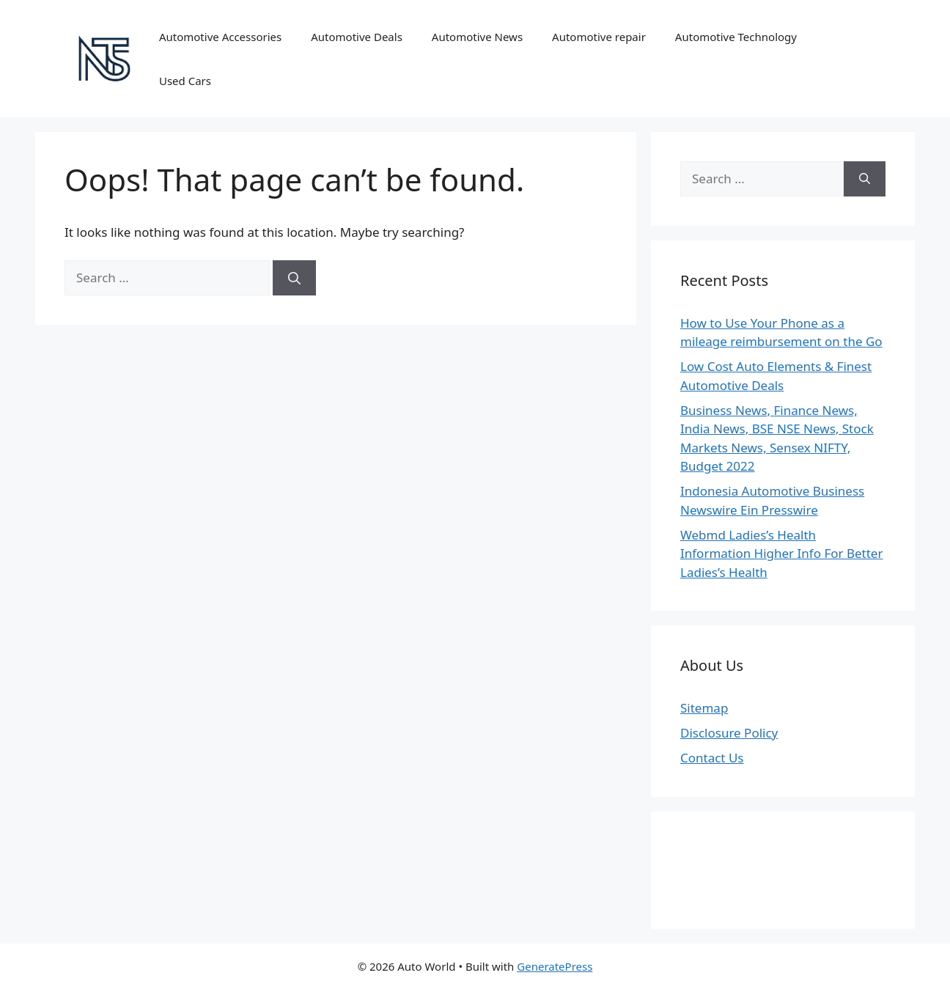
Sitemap (704, 707)
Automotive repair (599, 36)
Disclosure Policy (729, 732)
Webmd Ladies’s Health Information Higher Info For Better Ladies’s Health (781, 553)
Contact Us (712, 757)
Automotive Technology (736, 36)
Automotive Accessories (220, 36)
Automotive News (477, 36)
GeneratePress (554, 966)
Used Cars (185, 80)
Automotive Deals (356, 36)
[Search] (294, 277)
